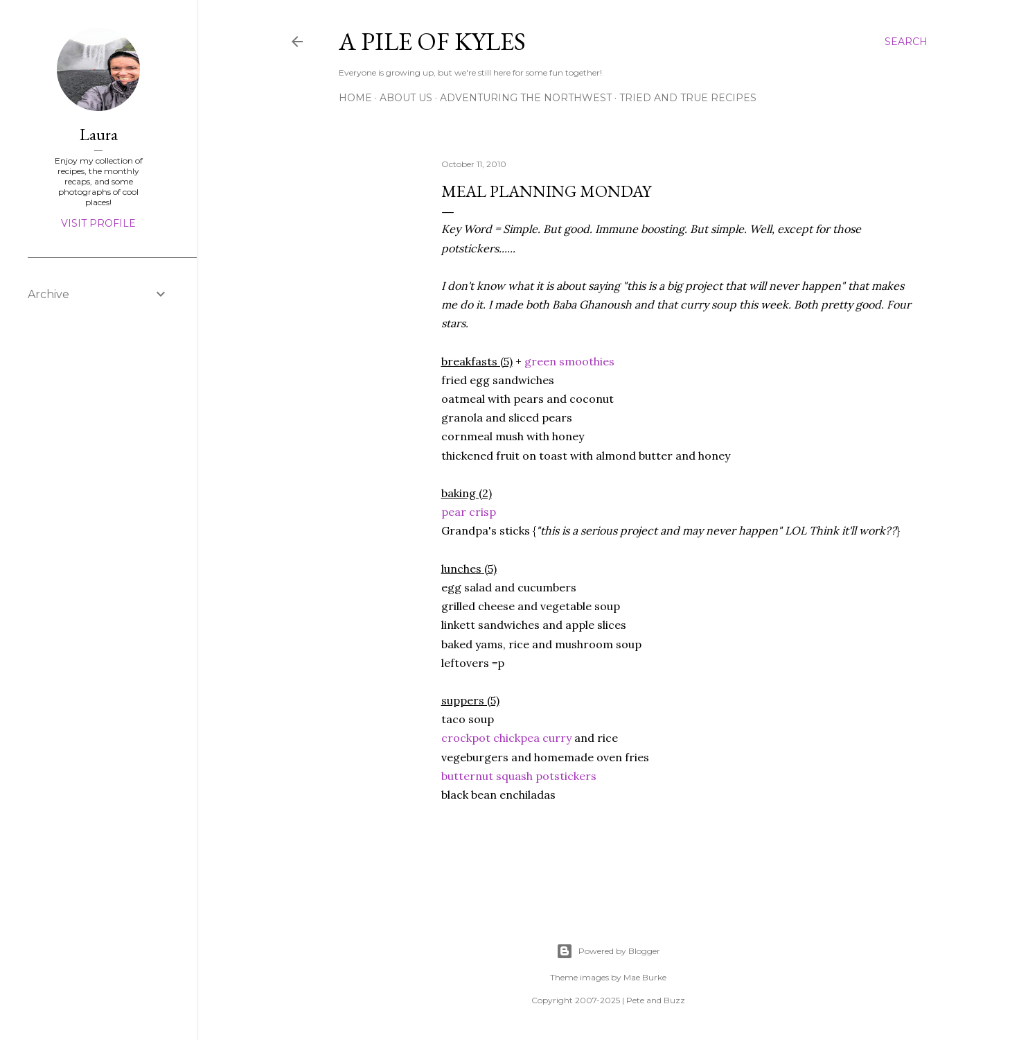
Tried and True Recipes (687, 98)
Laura (99, 134)
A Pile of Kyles (432, 41)
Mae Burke (644, 977)
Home (355, 98)
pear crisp (468, 512)
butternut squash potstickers (518, 776)
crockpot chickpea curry (506, 738)
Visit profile (98, 223)
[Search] (906, 41)
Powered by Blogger (608, 951)
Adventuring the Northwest (526, 98)
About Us (406, 98)
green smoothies (568, 361)
